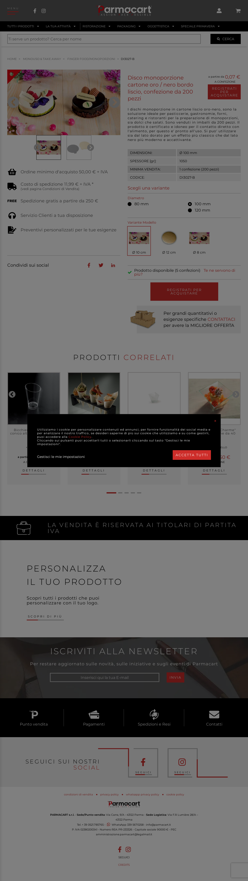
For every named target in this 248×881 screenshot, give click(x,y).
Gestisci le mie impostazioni (61, 456)
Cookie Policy (80, 437)
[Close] (215, 421)
